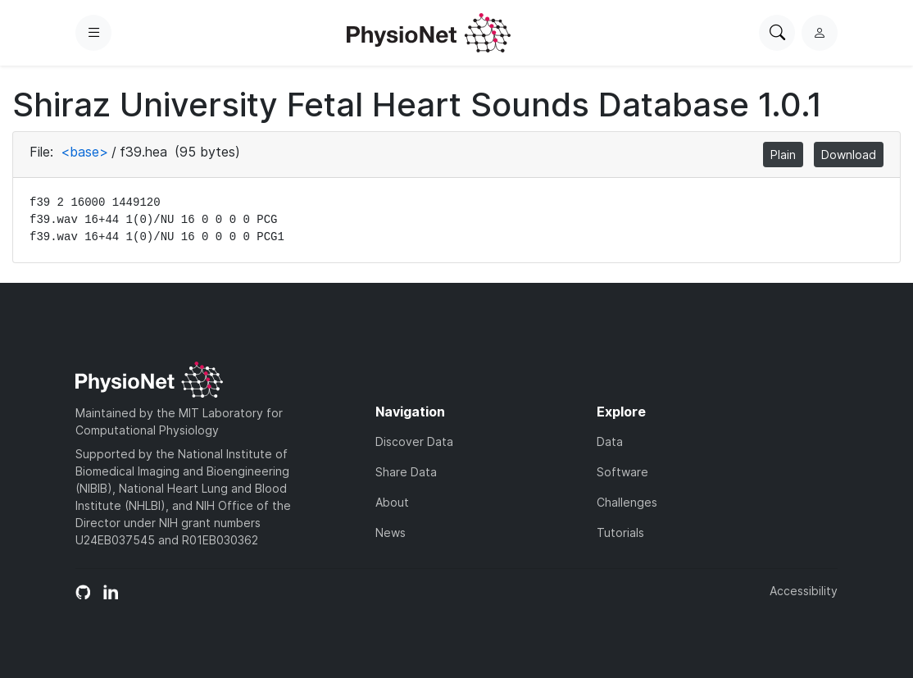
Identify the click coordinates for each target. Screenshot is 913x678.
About (392, 502)
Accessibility (804, 591)
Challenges (627, 502)
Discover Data (414, 441)
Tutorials (620, 532)
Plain (783, 155)
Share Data (406, 472)
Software (622, 472)
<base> (84, 151)
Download (848, 155)
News (390, 532)
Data (610, 441)
